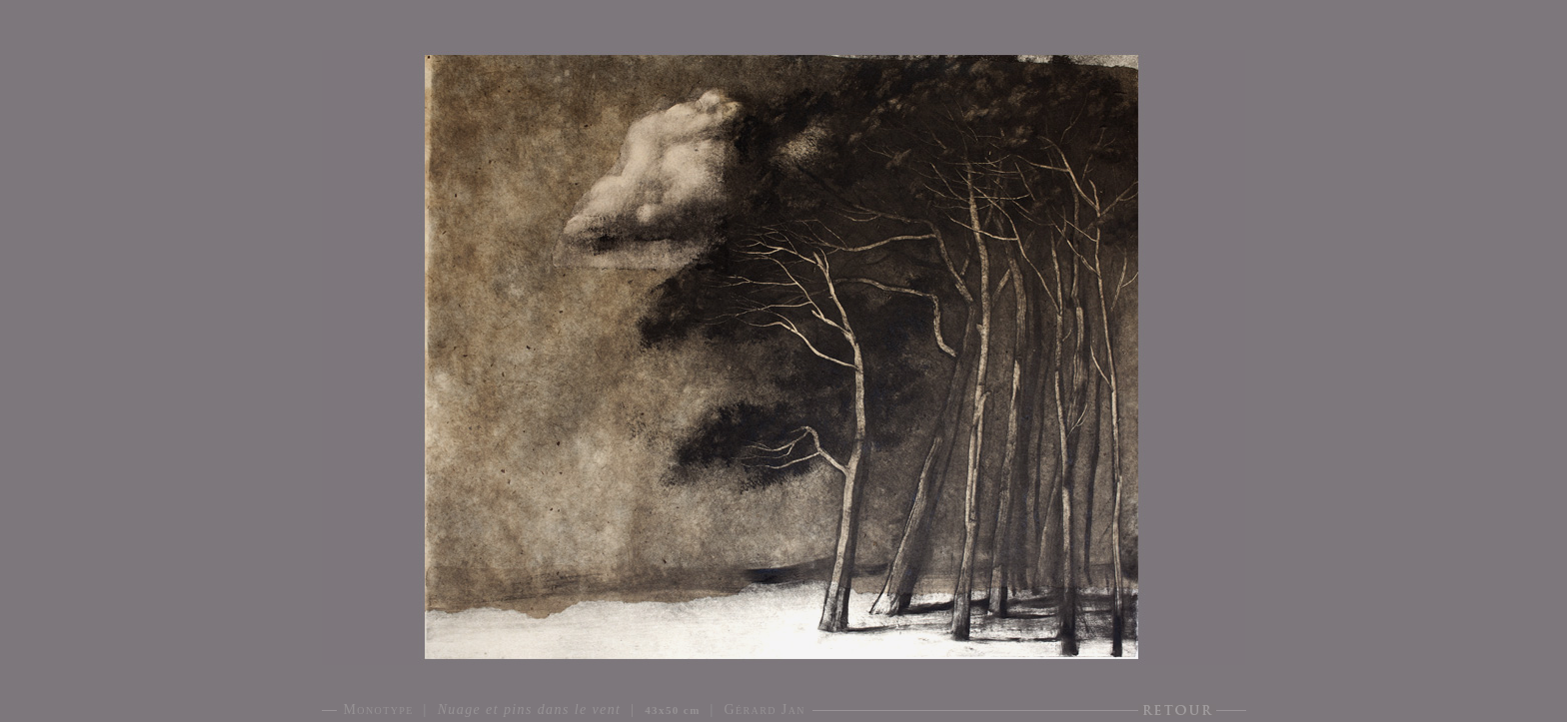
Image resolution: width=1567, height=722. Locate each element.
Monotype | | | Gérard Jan (574, 709)
